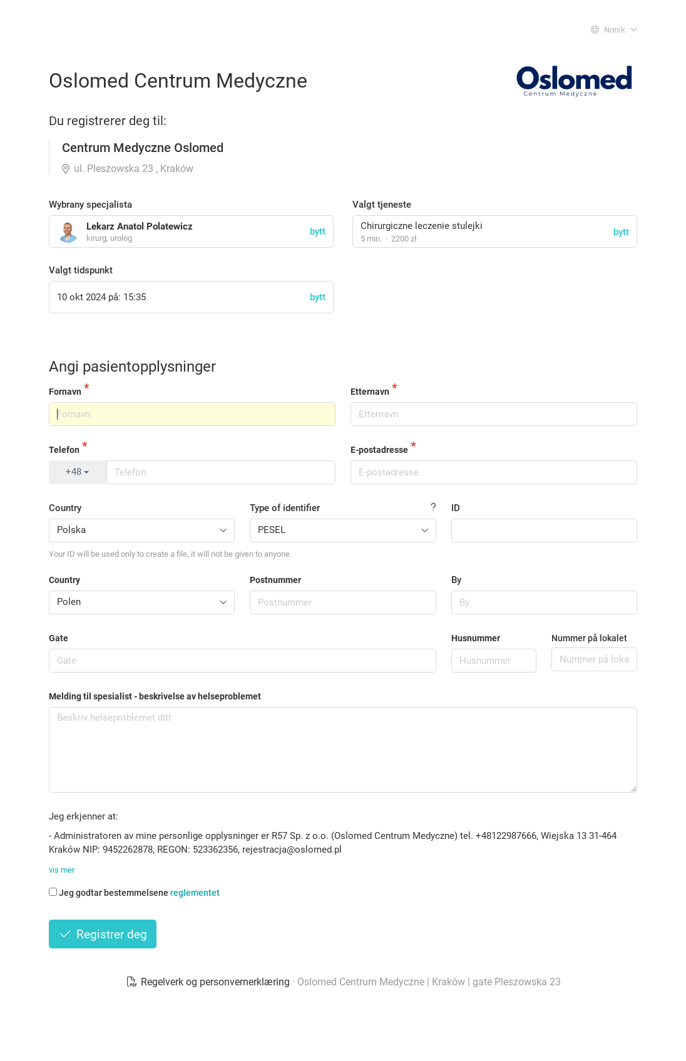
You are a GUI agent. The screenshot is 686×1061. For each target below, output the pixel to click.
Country (65, 508)
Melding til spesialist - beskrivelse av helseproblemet (155, 696)
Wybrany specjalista (90, 204)
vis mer (61, 870)
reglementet (195, 893)
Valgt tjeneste (381, 204)
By (456, 580)
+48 (77, 471)
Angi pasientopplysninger (132, 366)
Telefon (64, 450)
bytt (621, 232)
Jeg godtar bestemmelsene (134, 893)
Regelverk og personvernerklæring (209, 982)
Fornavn (65, 392)
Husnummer (475, 638)
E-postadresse (379, 450)
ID (455, 508)
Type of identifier (285, 508)
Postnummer (275, 580)
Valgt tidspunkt (81, 270)
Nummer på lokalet (589, 638)
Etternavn (370, 392)
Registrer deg (102, 934)
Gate (58, 638)
